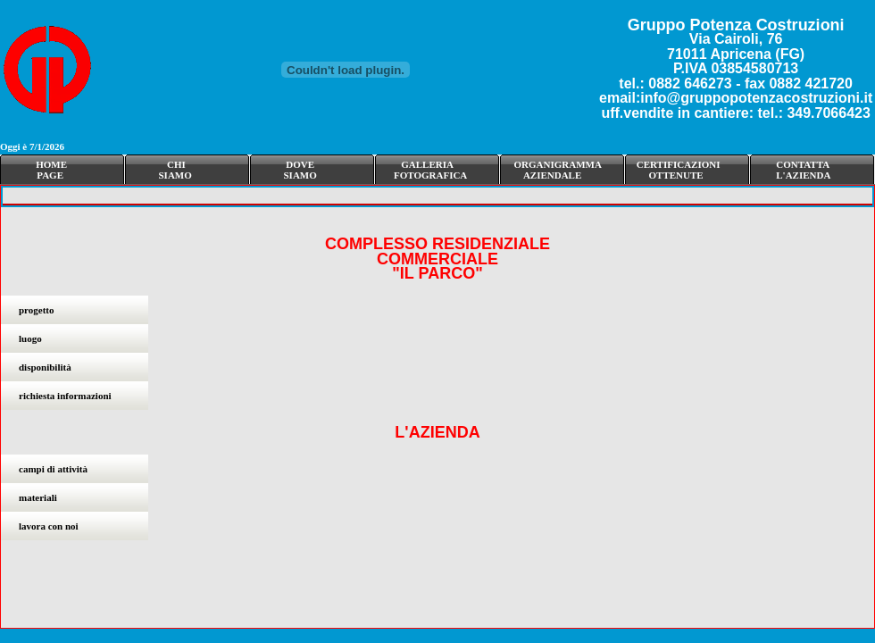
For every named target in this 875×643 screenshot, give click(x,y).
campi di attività (53, 468)
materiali (38, 497)
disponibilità (45, 367)
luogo (30, 338)
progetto (36, 310)
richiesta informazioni (65, 395)
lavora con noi (49, 526)
